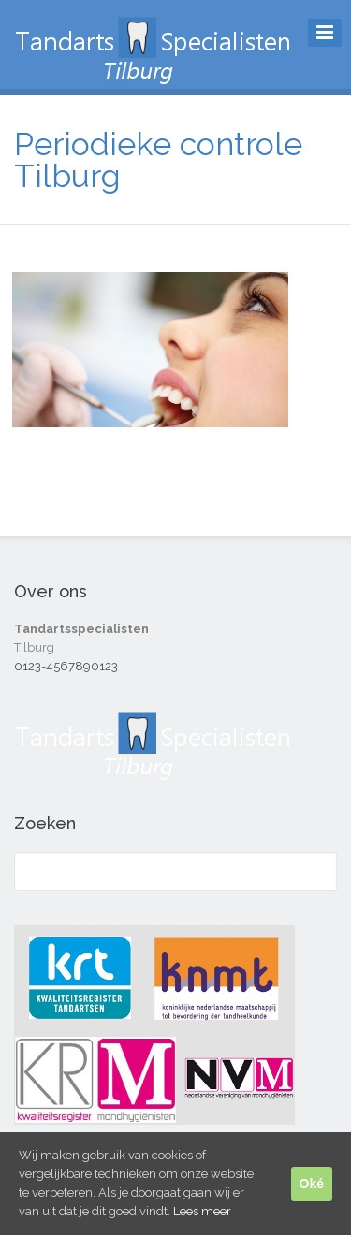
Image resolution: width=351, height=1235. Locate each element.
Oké (312, 1183)
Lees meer (202, 1211)
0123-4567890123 (66, 666)
